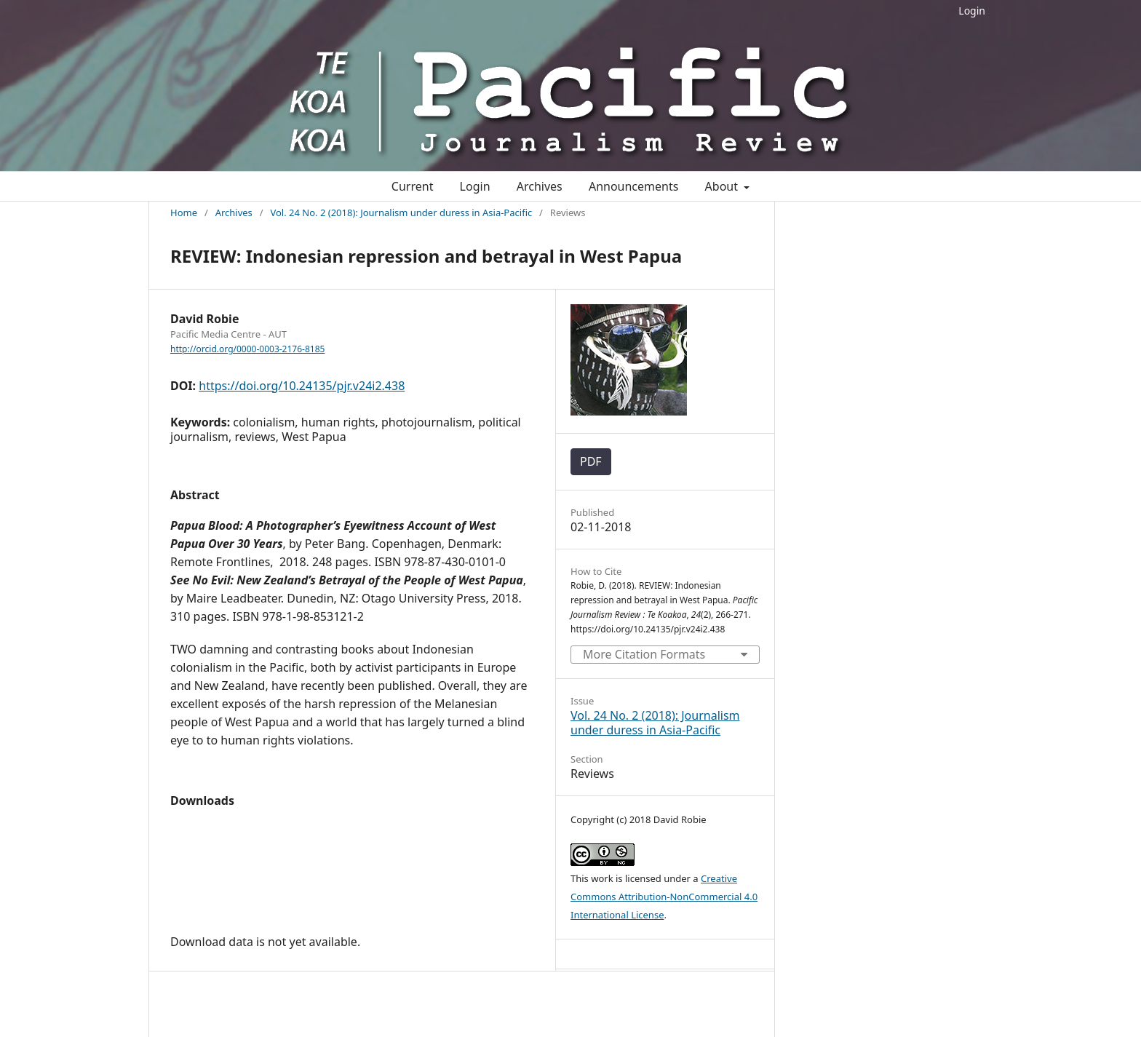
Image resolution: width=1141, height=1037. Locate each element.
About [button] (723, 186)
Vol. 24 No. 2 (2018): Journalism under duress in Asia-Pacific (401, 212)
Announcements (633, 186)
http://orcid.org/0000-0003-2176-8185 (247, 349)
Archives (539, 186)
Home (183, 212)
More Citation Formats (644, 654)
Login (971, 10)
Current (412, 186)
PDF (591, 461)
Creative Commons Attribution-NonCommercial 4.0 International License (664, 896)
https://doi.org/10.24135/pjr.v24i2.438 (302, 386)
